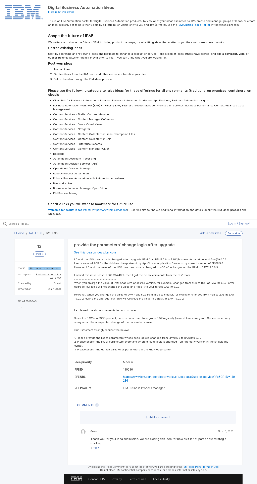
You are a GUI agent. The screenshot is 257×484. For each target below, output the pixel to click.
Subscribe (234, 233)
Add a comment (157, 417)
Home (19, 233)
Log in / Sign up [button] (239, 223)
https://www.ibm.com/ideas (110, 209)
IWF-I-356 (35, 233)
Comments (88, 405)
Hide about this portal (61, 11)
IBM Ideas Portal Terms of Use (201, 466)
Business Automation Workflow (48, 276)
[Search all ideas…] (31, 223)
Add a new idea (210, 233)
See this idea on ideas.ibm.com (95, 252)
